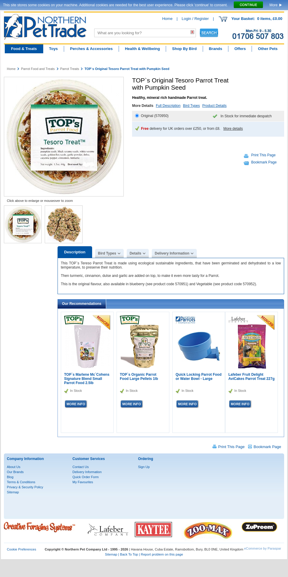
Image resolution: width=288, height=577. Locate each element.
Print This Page (263, 155)
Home (167, 18)
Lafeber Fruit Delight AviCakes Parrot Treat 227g (251, 376)
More (274, 5)
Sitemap (13, 492)
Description (75, 252)
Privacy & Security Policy (25, 487)
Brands (215, 48)
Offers (240, 48)
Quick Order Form (85, 477)
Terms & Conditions (21, 482)
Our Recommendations (81, 304)
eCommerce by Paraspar (262, 548)
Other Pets (268, 48)
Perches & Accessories (91, 48)
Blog (10, 477)
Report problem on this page (162, 554)
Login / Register (195, 18)
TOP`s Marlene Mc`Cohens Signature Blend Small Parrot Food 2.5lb (86, 378)
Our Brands (15, 472)
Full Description (168, 106)
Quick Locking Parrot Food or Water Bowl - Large (199, 376)
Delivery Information (172, 253)
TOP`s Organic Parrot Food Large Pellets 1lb (139, 376)
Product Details (214, 106)
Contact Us (80, 467)
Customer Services (88, 459)
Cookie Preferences (21, 549)
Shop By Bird (184, 48)
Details (135, 253)
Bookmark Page (264, 162)
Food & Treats (24, 48)
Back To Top (129, 554)
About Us (13, 467)
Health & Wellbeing (142, 48)
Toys (53, 48)
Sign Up (144, 467)
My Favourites (82, 482)
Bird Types (191, 106)
